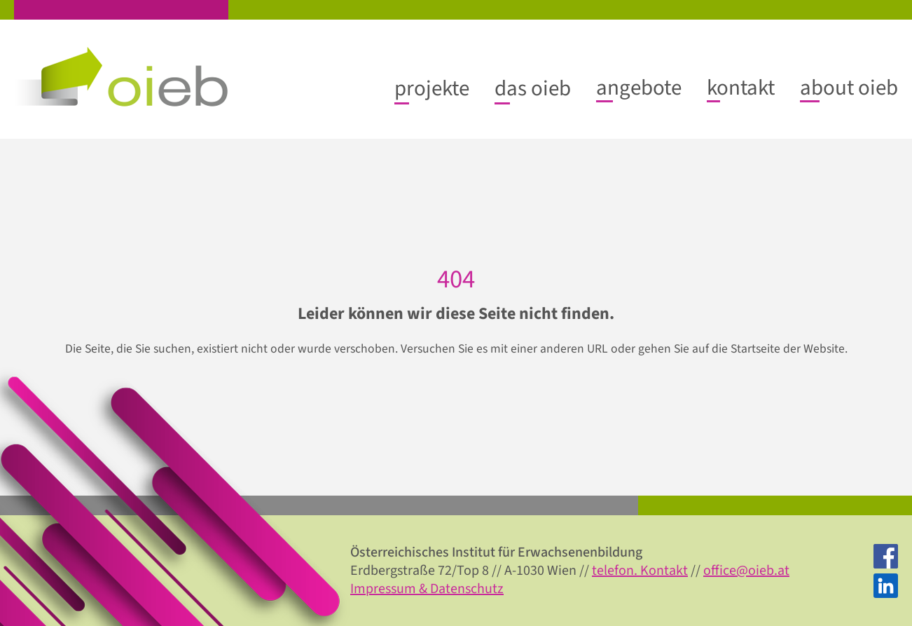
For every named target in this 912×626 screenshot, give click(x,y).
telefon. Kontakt (640, 570)
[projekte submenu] (431, 88)
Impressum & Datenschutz (427, 589)
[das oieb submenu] (533, 88)
